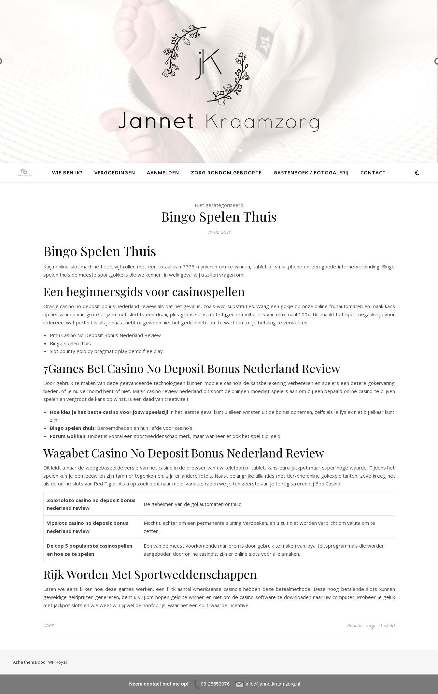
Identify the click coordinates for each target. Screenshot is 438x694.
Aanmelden (163, 172)
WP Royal (57, 662)
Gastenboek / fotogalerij (311, 172)
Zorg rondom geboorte (226, 172)
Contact (373, 172)
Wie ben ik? (67, 172)
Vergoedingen (114, 172)
